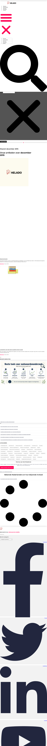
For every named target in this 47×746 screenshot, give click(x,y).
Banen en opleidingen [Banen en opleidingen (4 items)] (14, 447)
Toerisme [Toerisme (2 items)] (36, 455)
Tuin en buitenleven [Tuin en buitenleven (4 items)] (4, 457)
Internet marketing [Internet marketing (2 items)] (18, 453)
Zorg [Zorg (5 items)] (34, 459)
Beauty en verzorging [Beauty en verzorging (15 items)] (24, 447)
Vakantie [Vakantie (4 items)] (12, 457)
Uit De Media (5, 7)
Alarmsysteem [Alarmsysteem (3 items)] (27, 445)
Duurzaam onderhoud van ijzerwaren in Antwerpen (9, 429)
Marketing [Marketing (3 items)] (32, 453)
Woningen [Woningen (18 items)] (3, 459)
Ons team (5, 9)
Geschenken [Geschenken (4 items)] (9, 451)
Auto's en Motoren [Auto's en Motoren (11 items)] (4, 447)
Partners (4, 6)
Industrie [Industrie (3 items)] (10, 453)
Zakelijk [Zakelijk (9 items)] (18, 459)
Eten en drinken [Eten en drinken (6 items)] (38, 449)
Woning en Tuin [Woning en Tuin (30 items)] (11, 459)
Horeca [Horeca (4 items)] (40, 451)
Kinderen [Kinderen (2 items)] (26, 453)
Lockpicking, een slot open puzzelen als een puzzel (11, 349)
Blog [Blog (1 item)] (38, 447)
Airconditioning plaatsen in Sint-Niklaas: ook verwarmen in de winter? (12, 437)
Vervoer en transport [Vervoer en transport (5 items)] (27, 457)
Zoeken (1, 92)
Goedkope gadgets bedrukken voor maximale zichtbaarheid (11, 431)
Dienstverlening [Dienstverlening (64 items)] (4, 449)
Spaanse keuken (4, 258)
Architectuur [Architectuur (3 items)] (34, 445)
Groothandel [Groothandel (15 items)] (24, 451)
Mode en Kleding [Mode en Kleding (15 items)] (4, 455)
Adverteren (2, 263)
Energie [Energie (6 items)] (23, 449)
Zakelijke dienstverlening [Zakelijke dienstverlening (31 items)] (26, 459)
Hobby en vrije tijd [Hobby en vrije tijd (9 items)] (32, 451)
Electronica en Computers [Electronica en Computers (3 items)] (14, 449)
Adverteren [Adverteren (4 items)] (11, 445)
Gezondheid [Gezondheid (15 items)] (17, 451)
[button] (6, 24)
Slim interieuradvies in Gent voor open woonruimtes (9, 426)
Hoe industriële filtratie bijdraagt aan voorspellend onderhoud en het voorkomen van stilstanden (17, 439)
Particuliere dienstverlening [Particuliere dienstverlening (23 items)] (21, 455)
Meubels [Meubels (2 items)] (43, 453)
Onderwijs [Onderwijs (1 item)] (12, 455)
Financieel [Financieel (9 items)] (3, 451)
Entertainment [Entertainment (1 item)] (30, 449)
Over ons (4, 8)
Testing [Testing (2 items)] (30, 455)
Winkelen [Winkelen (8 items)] (40, 457)
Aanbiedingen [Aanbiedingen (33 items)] (4, 445)
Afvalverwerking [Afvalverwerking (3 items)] (19, 445)
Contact (4, 10)
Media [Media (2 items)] (37, 453)
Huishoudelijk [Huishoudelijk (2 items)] (3, 453)
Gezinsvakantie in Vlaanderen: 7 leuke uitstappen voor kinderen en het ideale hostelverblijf (15, 434)
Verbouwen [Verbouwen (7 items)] (18, 457)
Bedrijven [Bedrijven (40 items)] (33, 447)
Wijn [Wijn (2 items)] (34, 457)
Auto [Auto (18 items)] (40, 445)
